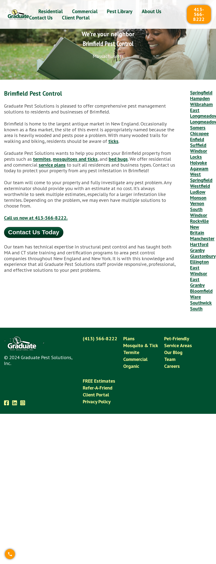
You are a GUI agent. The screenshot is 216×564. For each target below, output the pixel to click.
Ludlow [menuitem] (197, 192)
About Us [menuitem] (151, 11)
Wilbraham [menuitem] (201, 104)
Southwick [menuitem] (201, 303)
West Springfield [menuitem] (201, 177)
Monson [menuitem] (198, 198)
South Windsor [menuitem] (198, 212)
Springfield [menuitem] (201, 92)
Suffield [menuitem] (198, 145)
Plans (129, 338)
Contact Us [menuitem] (41, 18)
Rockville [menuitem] (199, 221)
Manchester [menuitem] (202, 238)
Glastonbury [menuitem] (203, 256)
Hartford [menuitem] (199, 244)
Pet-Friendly (176, 338)
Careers (172, 366)
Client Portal (96, 395)
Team (170, 359)
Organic (131, 366)
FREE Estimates (99, 381)
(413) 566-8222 (100, 338)
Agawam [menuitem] (199, 168)
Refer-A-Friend (97, 388)
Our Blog (173, 352)
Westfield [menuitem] (200, 186)
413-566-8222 (198, 14)
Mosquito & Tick (140, 345)
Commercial (135, 359)
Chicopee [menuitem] (199, 133)
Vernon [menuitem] (197, 203)
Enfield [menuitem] (197, 139)
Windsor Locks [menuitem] (198, 154)
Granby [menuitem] (197, 250)
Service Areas (178, 345)
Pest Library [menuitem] (119, 11)
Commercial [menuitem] (85, 11)
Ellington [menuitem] (199, 262)
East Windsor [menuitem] (198, 270)
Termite (131, 352)
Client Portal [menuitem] (76, 18)
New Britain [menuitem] (197, 230)
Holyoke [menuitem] (198, 162)
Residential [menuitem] (50, 11)
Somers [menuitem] (197, 127)
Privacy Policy (97, 401)
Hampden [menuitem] (200, 98)
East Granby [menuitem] (197, 282)
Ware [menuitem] (195, 297)
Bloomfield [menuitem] (201, 291)
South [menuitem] (196, 308)
